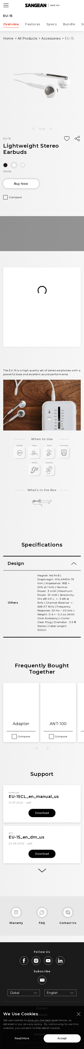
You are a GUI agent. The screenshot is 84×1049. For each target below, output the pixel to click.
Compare (15, 197)
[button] (34, 128)
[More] (41, 871)
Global (14, 993)
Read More (22, 1038)
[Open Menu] (6, 5)
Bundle (69, 24)
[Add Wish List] (66, 138)
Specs (51, 24)
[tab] (42, 563)
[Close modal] (78, 1014)
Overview (11, 24)
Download (42, 813)
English (52, 993)
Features (32, 24)
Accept (62, 1038)
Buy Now (21, 184)
